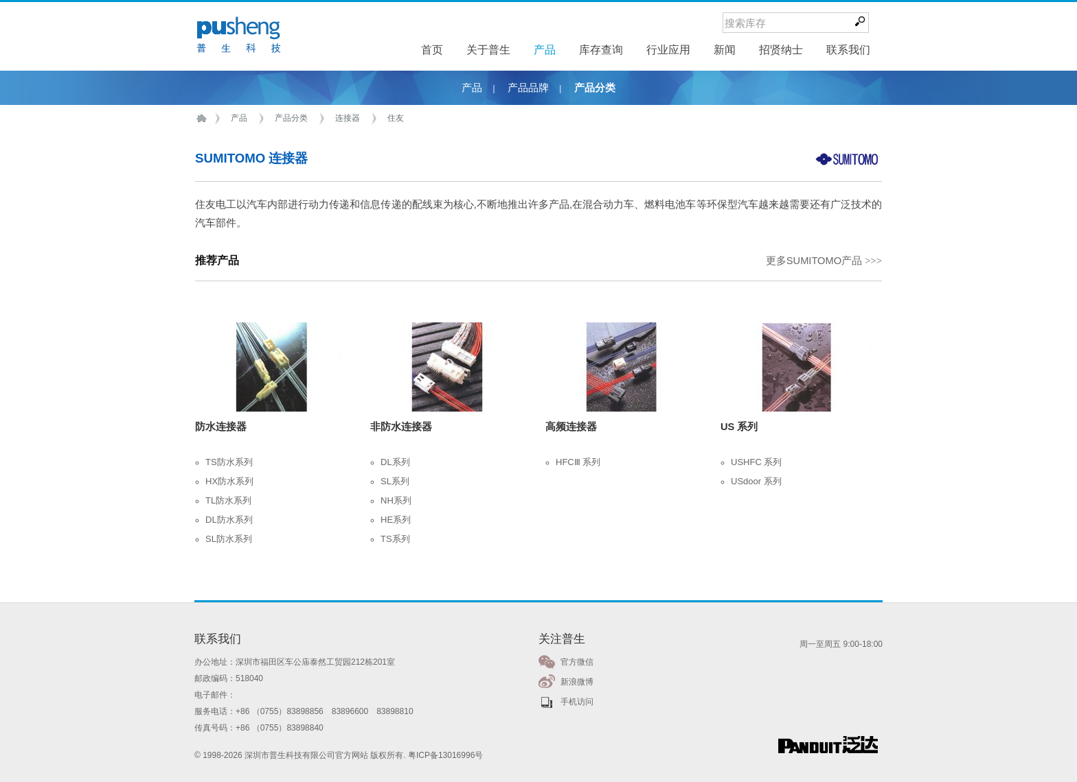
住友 (395, 118)
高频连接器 (571, 426)
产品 (472, 87)
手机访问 (576, 702)
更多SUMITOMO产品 (824, 260)
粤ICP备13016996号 (445, 755)
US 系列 (739, 426)
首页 (204, 118)
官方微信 (576, 662)
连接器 (347, 118)
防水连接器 (221, 426)
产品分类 (594, 87)
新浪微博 (576, 682)
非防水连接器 (401, 426)
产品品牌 (528, 87)
